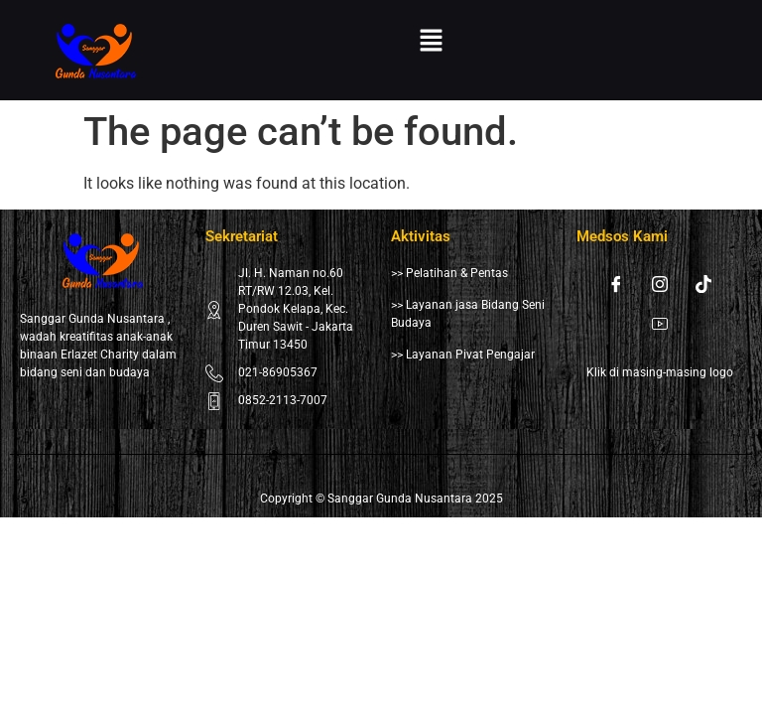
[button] (430, 42)
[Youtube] (660, 324)
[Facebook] (616, 284)
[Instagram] (660, 284)
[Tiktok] (703, 284)
